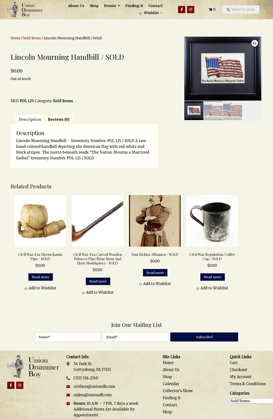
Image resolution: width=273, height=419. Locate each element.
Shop (167, 376)
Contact (170, 405)
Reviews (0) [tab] (58, 119)
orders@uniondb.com (93, 395)
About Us (171, 369)
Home (16, 38)
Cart (234, 362)
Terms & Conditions (248, 383)
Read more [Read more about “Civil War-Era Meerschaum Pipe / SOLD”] (40, 277)
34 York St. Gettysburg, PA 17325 (92, 366)
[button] (181, 9)
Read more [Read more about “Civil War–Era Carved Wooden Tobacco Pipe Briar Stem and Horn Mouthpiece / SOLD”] (98, 281)
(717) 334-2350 (86, 378)
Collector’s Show (178, 391)
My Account (241, 376)
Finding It (172, 398)
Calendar (171, 383)
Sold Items (32, 38)
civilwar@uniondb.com (94, 386)
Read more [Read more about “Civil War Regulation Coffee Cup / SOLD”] (212, 277)
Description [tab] (30, 119)
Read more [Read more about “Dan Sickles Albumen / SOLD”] (155, 273)
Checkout (238, 369)
